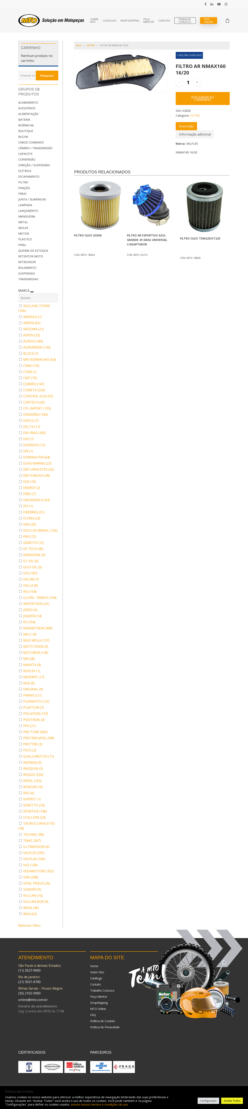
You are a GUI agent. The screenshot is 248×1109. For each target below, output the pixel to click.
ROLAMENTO (27, 268)
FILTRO (23, 182)
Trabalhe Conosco (184, 20)
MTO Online (208, 20)
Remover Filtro (29, 925)
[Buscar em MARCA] (38, 298)
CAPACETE (25, 154)
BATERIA (24, 119)
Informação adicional (195, 134)
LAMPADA (25, 205)
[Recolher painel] (32, 291)
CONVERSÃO (26, 159)
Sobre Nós (94, 20)
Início (79, 45)
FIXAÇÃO (24, 188)
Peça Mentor (148, 20)
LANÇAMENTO (28, 211)
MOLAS (23, 228)
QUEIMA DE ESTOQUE (33, 251)
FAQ (93, 1015)
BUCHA (23, 137)
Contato (164, 20)
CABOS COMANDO (31, 142)
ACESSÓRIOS (27, 108)
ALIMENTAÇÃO (28, 114)
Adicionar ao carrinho (202, 98)
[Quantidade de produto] (188, 82)
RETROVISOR (27, 262)
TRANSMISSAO (28, 279)
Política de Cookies (102, 1021)
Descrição (186, 126)
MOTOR (23, 233)
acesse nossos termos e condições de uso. (100, 1104)
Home (94, 966)
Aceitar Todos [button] (232, 1100)
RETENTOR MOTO (30, 256)
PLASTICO (25, 239)
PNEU (22, 245)
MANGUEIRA (26, 216)
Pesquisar (47, 76)
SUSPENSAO (26, 273)
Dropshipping (129, 20)
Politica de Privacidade (105, 1027)
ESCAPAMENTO (28, 176)
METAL (23, 222)
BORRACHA (26, 125)
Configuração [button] (208, 1100)
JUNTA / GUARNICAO (32, 199)
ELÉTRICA (24, 171)
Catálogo (109, 20)
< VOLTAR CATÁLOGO (189, 55)
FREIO (22, 194)
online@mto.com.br (33, 999)
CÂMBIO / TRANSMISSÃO (35, 148)
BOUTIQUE (25, 131)
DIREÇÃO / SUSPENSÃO (34, 165)
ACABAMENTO (28, 102)
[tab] (186, 126)
